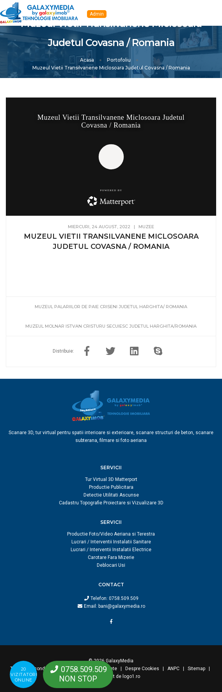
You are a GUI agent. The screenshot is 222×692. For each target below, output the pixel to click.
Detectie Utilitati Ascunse (111, 495)
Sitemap (196, 668)
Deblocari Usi (111, 565)
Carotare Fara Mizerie (111, 557)
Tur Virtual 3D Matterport (111, 479)
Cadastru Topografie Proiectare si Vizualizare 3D (111, 503)
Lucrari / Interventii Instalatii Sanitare (111, 542)
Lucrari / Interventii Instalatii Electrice (111, 549)
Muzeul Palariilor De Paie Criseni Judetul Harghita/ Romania (111, 306)
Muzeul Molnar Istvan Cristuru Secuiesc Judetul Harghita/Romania (111, 326)
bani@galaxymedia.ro (121, 606)
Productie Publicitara (111, 487)
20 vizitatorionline (24, 674)
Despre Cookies (142, 668)
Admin (97, 14)
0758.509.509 (124, 598)
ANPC (173, 668)
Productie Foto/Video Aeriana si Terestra (111, 534)
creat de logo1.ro (121, 676)
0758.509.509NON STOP (83, 674)
